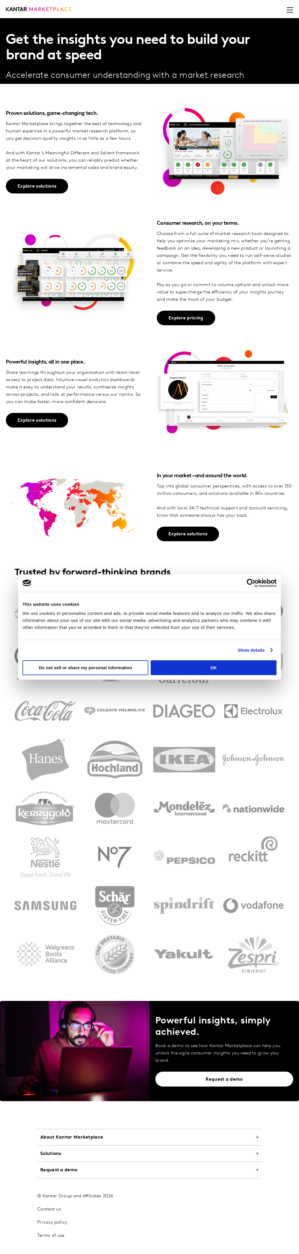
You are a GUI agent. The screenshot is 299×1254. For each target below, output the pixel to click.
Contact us (49, 1209)
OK (213, 667)
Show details (251, 650)
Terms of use (51, 1235)
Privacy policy (52, 1222)
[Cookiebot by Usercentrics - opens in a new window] (251, 583)
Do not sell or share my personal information (85, 667)
